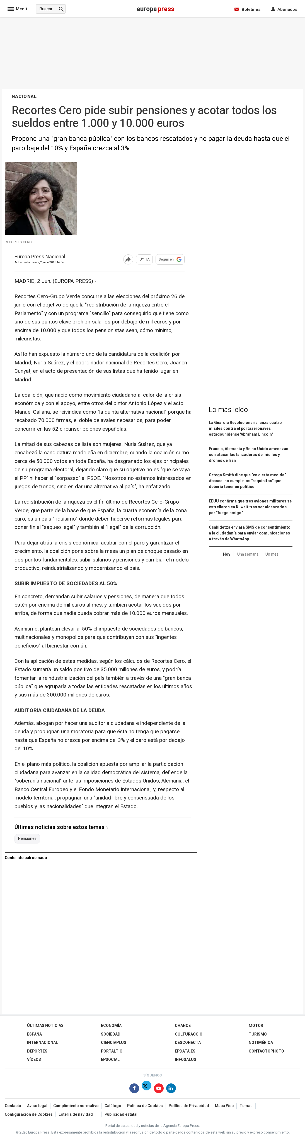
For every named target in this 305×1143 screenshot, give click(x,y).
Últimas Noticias (45, 1026)
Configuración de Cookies (29, 1114)
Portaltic (111, 1051)
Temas (246, 1106)
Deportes (37, 1051)
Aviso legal (37, 1106)
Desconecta (188, 1043)
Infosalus (185, 1060)
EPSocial (110, 1060)
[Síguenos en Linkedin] (171, 1089)
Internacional (42, 1043)
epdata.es (185, 1051)
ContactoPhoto (266, 1051)
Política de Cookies (145, 1106)
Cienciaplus (113, 1043)
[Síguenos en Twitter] (146, 1089)
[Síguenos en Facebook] (134, 1089)
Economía (111, 1026)
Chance (183, 1026)
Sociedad (110, 1034)
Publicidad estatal (121, 1114)
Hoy (226, 554)
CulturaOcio (188, 1034)
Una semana (247, 554)
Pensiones (27, 839)
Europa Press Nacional (39, 257)
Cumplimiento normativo (76, 1106)
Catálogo (113, 1106)
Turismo (258, 1034)
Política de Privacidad (189, 1106)
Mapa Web (224, 1106)
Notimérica (261, 1043)
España (34, 1034)
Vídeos (34, 1060)
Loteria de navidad (76, 1114)
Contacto (13, 1106)
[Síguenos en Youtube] (158, 1089)
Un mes (272, 554)
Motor (256, 1026)
